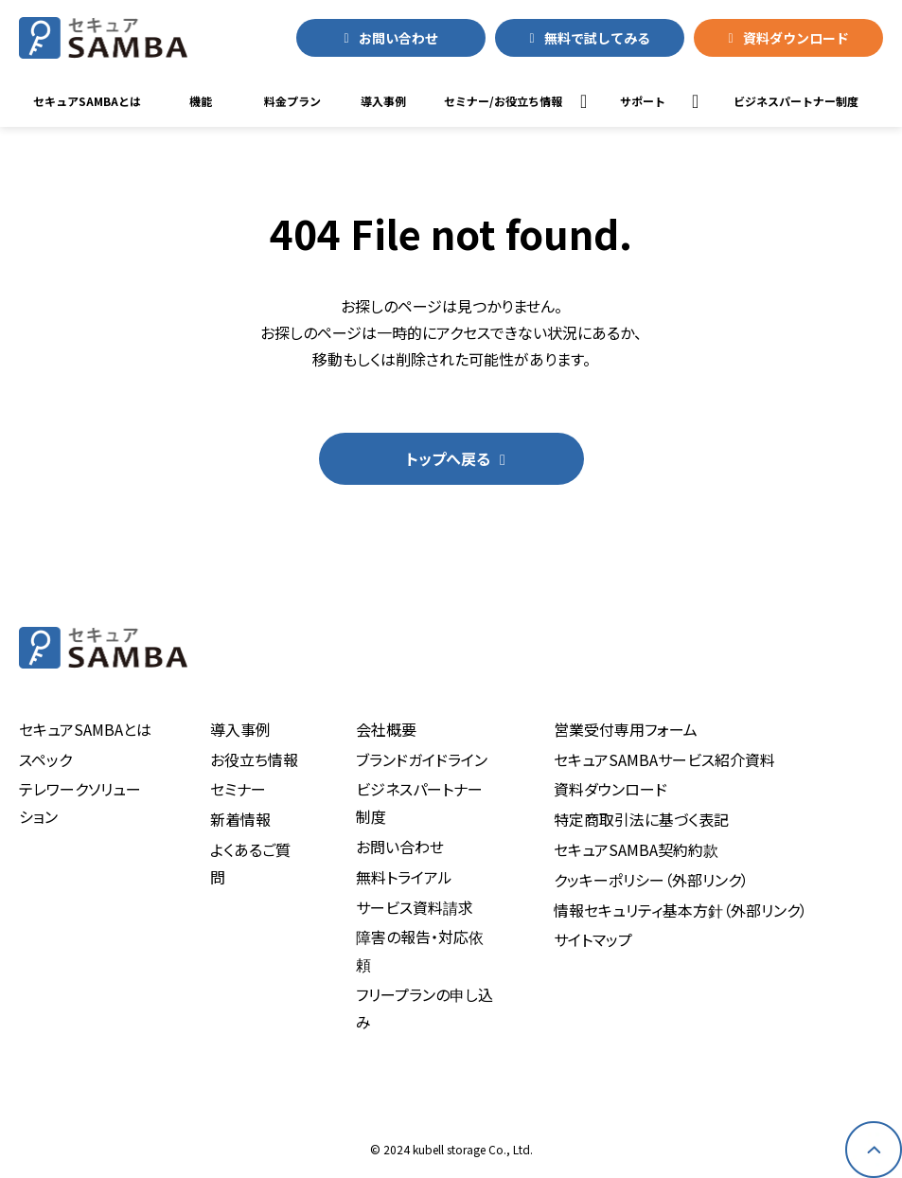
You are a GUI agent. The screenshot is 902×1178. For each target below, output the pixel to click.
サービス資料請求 (414, 907)
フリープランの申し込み (424, 1008)
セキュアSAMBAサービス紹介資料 (664, 759)
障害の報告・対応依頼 (420, 950)
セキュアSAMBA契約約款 (636, 849)
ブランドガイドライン (421, 759)
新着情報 (240, 819)
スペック (45, 759)
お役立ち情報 (254, 759)
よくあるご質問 (250, 863)
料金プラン (292, 101)
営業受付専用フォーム (626, 729)
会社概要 (386, 729)
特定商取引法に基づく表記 (641, 819)
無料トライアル (404, 877)
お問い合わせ (398, 37)
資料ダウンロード (796, 37)
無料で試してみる (597, 37)
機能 (200, 101)
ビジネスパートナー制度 (419, 802)
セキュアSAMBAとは (87, 101)
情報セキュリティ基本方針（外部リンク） (680, 910)
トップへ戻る (448, 458)
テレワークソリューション (80, 802)
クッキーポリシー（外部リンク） (651, 879)
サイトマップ (593, 939)
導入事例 (383, 101)
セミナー (238, 788)
